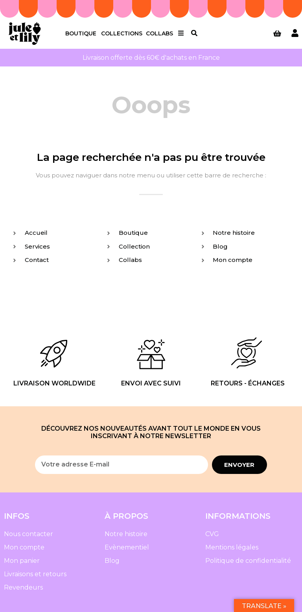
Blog (112, 560)
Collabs (159, 33)
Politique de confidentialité (248, 560)
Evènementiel (127, 547)
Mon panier (22, 560)
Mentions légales (231, 547)
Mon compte (24, 547)
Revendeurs (23, 587)
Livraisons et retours (35, 574)
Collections (121, 33)
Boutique (80, 33)
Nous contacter (28, 534)
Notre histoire (126, 534)
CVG (212, 534)
